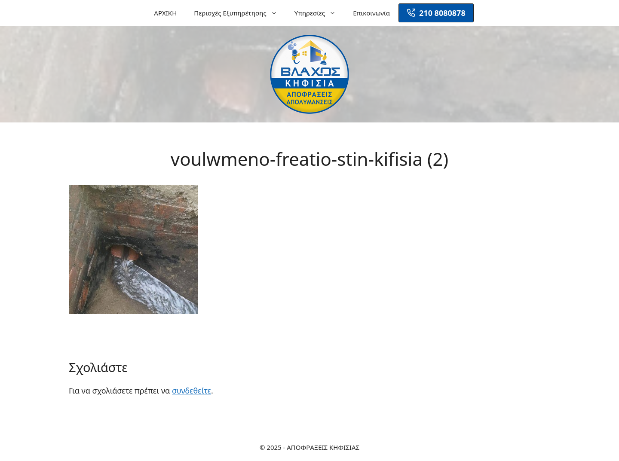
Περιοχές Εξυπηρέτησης (239, 13)
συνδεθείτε (191, 390)
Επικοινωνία (371, 13)
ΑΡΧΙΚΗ (165, 13)
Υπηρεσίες (319, 13)
